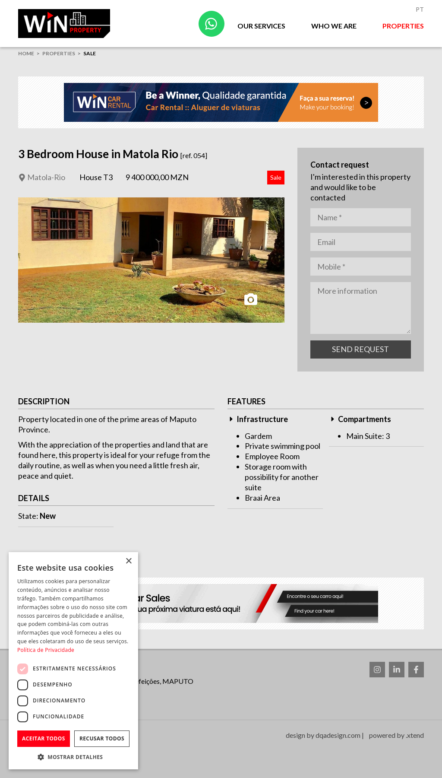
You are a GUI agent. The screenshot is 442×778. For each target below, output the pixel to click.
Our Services (261, 26)
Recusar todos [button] (101, 738)
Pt (420, 9)
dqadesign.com (338, 735)
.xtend (415, 735)
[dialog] (73, 660)
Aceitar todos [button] (43, 738)
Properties (403, 26)
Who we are (334, 26)
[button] (73, 757)
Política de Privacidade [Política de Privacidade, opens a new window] (45, 650)
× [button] (128, 561)
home (26, 53)
